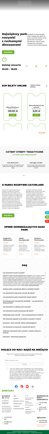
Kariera (19, 432)
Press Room (26, 432)
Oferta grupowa (29, 405)
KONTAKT (8, 390)
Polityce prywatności (16, 380)
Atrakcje (16, 398)
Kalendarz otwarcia (19, 401)
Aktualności (17, 406)
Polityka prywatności (36, 432)
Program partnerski (19, 408)
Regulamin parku (11, 432)
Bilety (15, 396)
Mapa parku (28, 409)
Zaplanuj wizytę (18, 403)
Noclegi (27, 407)
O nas (26, 395)
